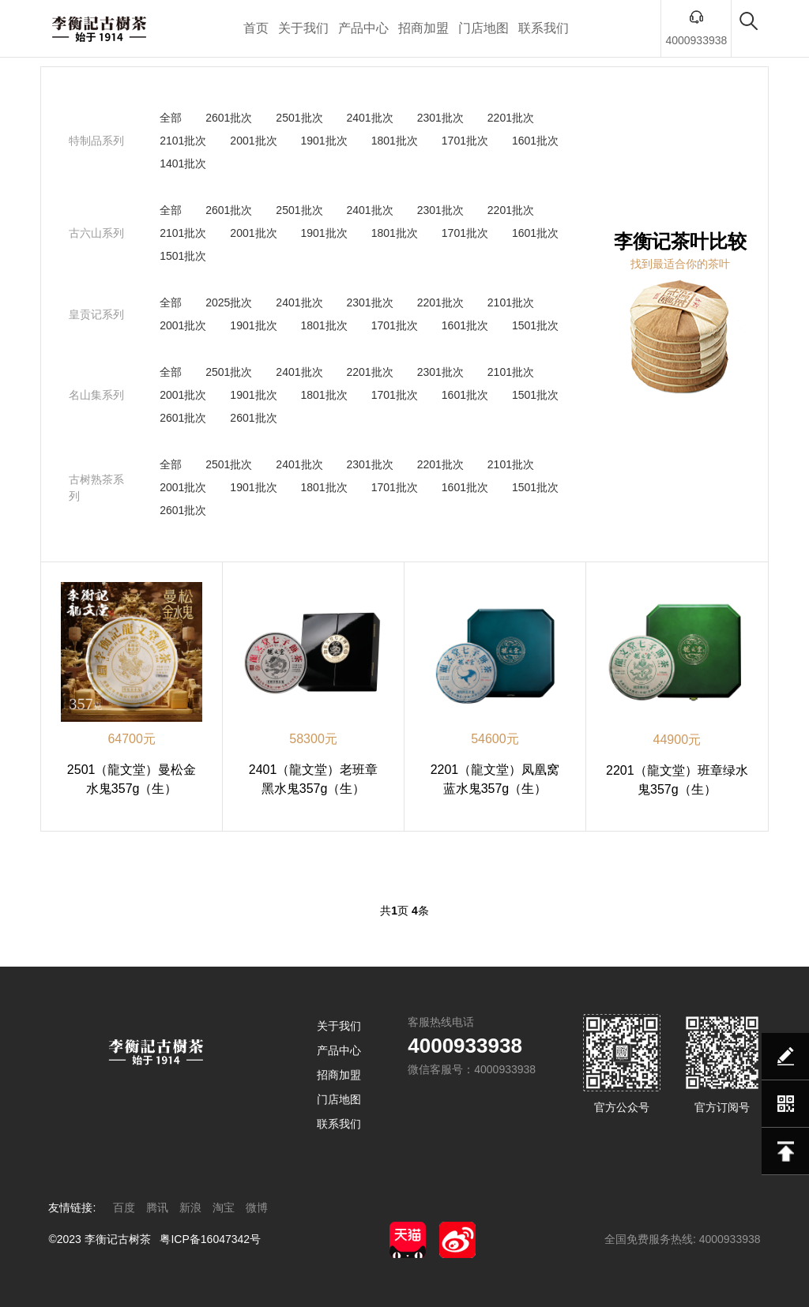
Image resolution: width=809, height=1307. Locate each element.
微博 (257, 1207)
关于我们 (303, 28)
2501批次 (299, 117)
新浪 (190, 1207)
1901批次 (324, 140)
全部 (171, 117)
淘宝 (224, 1207)
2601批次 (228, 117)
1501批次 (183, 256)
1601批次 (535, 140)
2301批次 (440, 117)
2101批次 (183, 140)
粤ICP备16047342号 (210, 1239)
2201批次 (510, 117)
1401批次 (183, 163)
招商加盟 (423, 28)
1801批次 (394, 140)
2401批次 (370, 117)
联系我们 (543, 28)
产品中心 (363, 28)
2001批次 (253, 140)
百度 (124, 1207)
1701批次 (465, 140)
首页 (256, 28)
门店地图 (483, 28)
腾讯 (157, 1207)
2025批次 (228, 302)
